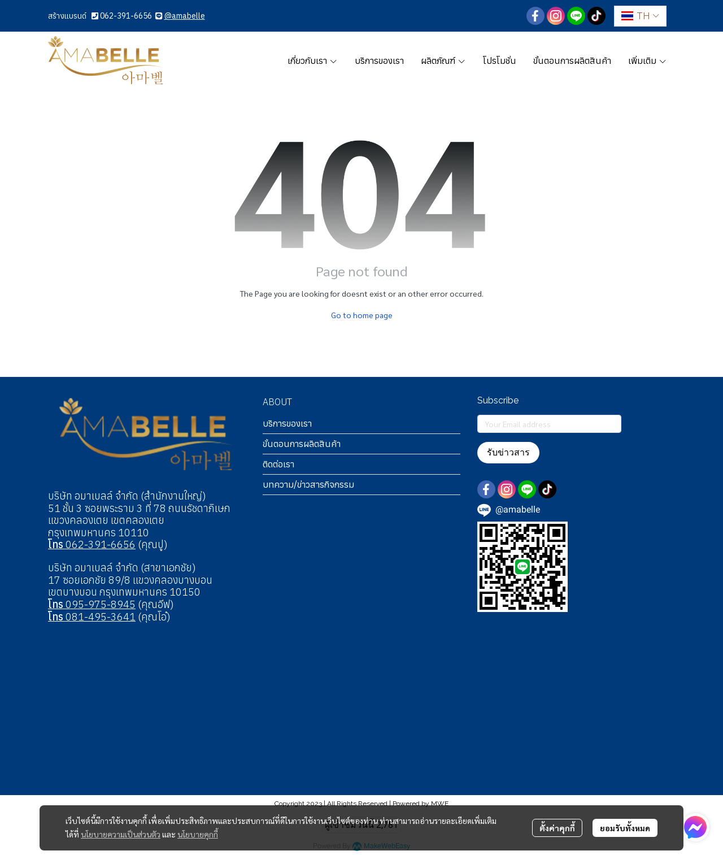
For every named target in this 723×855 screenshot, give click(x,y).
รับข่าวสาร (508, 452)
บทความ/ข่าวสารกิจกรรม (308, 484)
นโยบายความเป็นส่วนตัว (120, 834)
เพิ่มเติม (647, 60)
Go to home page (362, 315)
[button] (640, 16)
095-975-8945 (92, 604)
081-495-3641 (92, 616)
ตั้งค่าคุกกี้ (557, 828)
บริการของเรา (287, 423)
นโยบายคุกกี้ (197, 834)
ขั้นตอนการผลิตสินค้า (302, 443)
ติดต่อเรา (278, 464)
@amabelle (184, 16)
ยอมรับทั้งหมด (625, 828)
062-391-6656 (126, 16)
